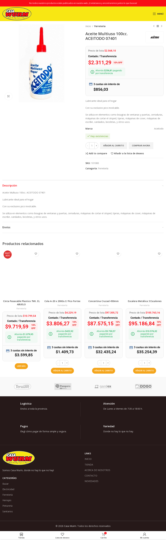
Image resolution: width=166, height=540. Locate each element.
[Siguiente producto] (162, 26)
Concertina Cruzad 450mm (103, 301)
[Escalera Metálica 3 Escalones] (145, 273)
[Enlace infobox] (41, 409)
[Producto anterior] (154, 26)
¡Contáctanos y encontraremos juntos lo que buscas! (113, 3)
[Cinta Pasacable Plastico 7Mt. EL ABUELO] (21, 273)
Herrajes (6, 500)
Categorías (9, 478)
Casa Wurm (70, 526)
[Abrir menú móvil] (158, 14)
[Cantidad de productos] (91, 145)
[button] (62, 371)
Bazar (5, 483)
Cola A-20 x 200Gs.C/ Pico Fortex (62, 301)
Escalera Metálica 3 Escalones (144, 301)
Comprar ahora (141, 145)
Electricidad (8, 489)
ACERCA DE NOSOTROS (97, 470)
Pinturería (7, 505)
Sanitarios (7, 511)
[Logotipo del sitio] (16, 13)
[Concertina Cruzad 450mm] (104, 273)
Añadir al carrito (113, 145)
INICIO (88, 458)
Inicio (88, 26)
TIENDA (89, 464)
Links (88, 453)
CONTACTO (91, 475)
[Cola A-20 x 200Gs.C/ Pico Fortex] (63, 273)
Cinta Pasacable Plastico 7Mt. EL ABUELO (21, 303)
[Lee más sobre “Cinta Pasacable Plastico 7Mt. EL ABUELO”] (21, 366)
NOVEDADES (91, 481)
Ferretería (100, 26)
